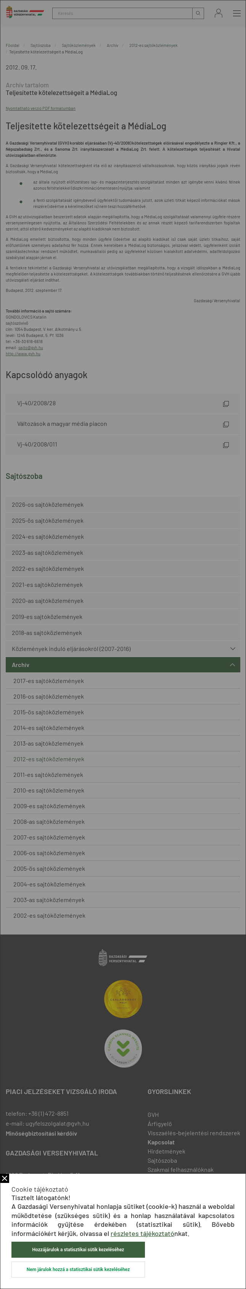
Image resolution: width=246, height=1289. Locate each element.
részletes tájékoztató (142, 1233)
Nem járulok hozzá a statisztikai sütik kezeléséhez (78, 1269)
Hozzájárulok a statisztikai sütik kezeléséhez (78, 1249)
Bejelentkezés (218, 13)
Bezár (4, 1178)
